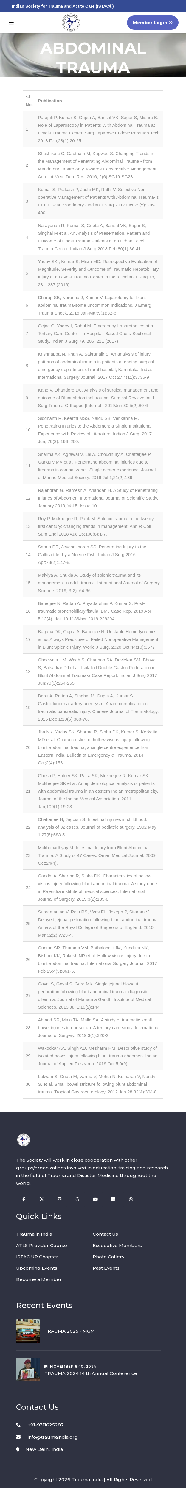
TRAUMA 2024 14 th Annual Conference (90, 1373)
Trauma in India (34, 1234)
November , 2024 (70, 1366)
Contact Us (105, 1234)
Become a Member (39, 1279)
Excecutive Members (117, 1245)
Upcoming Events (36, 1268)
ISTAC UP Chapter (37, 1256)
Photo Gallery (108, 1256)
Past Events (106, 1268)
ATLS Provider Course (41, 1245)
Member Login (153, 22)
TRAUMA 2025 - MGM (69, 1331)
